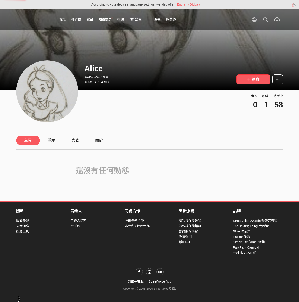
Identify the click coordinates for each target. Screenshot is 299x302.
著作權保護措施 (190, 226)
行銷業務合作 (134, 220)
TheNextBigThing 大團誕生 (252, 226)
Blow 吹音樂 (242, 231)
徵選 (120, 19)
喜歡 (75, 140)
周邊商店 (106, 19)
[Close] (294, 4)
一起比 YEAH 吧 (244, 253)
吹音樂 (171, 19)
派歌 (157, 19)
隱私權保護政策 (190, 220)
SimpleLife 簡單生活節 (249, 242)
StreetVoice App (160, 281)
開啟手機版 (136, 281)
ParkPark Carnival (246, 247)
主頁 (28, 140)
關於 (99, 140)
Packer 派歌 (241, 236)
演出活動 (136, 19)
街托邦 (75, 226)
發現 (62, 19)
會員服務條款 (188, 231)
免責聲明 (185, 236)
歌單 (90, 19)
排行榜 (76, 19)
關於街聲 (22, 220)
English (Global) (188, 4)
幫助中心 (185, 242)
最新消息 (22, 226)
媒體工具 (22, 231)
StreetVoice (33, 20)
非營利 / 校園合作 (137, 226)
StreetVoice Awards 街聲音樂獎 (255, 220)
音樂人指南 (78, 220)
